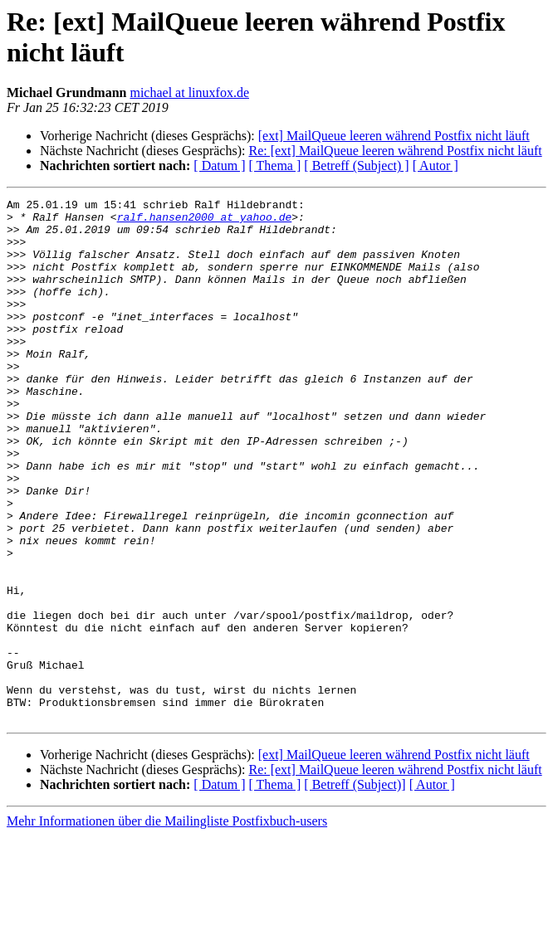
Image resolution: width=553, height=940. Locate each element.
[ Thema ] (275, 165)
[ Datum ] (219, 165)
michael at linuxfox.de (189, 92)
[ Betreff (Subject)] (354, 889)
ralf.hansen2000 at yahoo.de (204, 221)
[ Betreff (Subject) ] (356, 165)
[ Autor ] (435, 165)
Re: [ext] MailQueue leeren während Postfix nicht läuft (394, 151)
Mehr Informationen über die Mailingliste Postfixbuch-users (167, 925)
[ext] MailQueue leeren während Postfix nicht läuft (394, 136)
